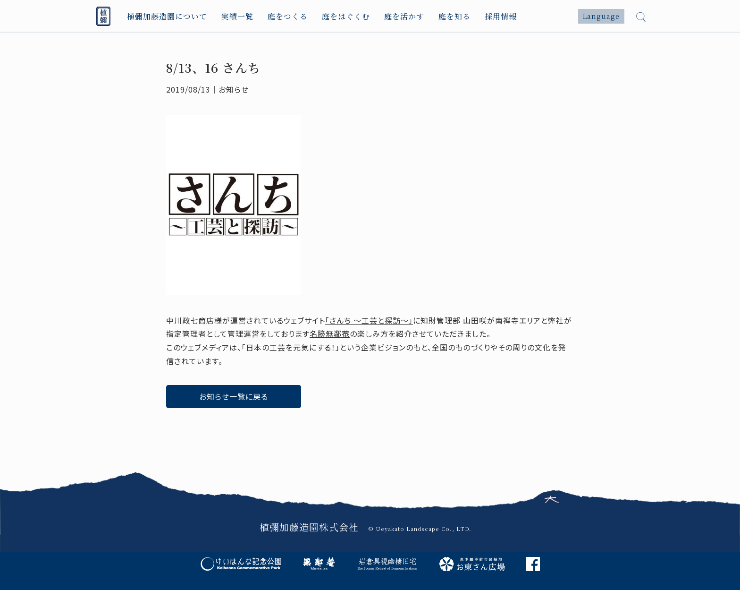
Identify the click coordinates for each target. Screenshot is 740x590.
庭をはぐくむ (346, 16)
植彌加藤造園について (167, 16)
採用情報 (501, 16)
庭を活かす (404, 16)
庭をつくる (288, 16)
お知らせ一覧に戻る (233, 396)
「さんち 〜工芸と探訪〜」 (369, 320)
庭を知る (454, 16)
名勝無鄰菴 (330, 333)
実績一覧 (237, 16)
